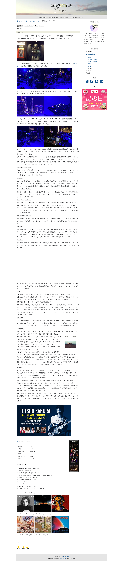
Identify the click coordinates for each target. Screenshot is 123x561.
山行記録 (89, 68)
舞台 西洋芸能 (92, 61)
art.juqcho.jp (90, 54)
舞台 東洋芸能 (92, 59)
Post (18, 542)
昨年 (20, 66)
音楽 (25, 21)
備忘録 (88, 73)
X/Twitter (61, 558)
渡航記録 (89, 71)
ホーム (19, 21)
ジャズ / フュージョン (34, 21)
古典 (89, 66)
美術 (89, 64)
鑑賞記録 (89, 51)
